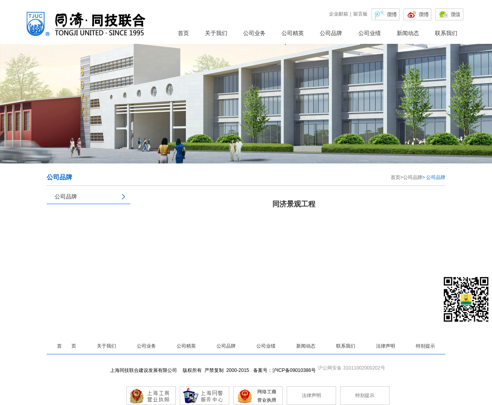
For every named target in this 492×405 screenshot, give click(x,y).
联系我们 (446, 33)
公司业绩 (369, 33)
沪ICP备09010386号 (294, 370)
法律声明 (385, 346)
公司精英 (292, 33)
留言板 (360, 14)
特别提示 (425, 346)
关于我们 (216, 33)
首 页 (66, 346)
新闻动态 (408, 33)
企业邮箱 (338, 14)
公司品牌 (331, 33)
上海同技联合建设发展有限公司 (145, 370)
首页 (183, 33)
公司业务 (254, 33)
